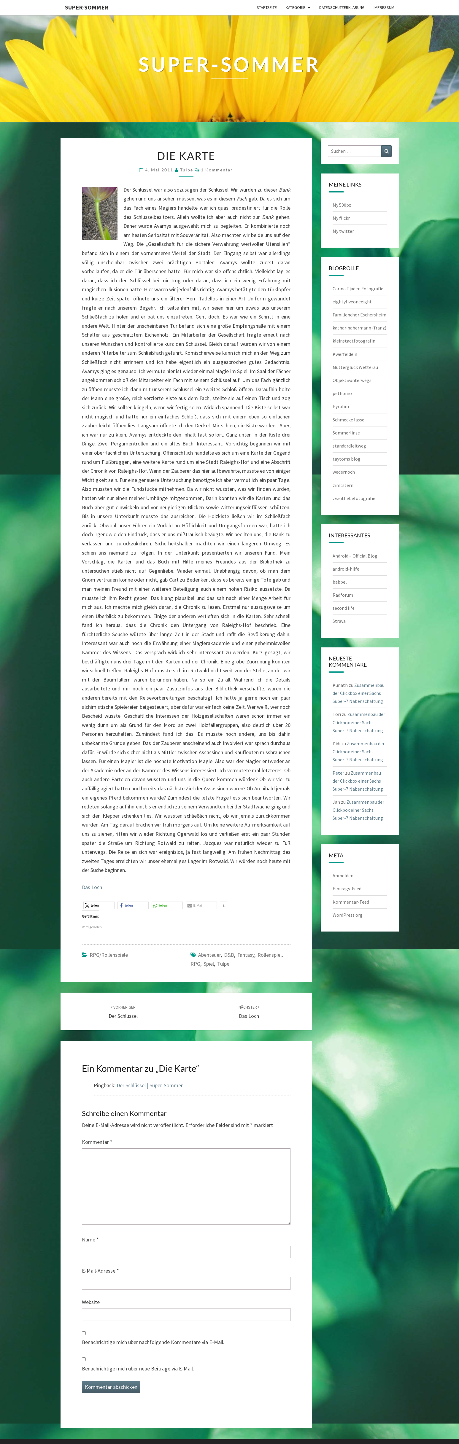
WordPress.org (348, 915)
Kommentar (97, 1142)
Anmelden (343, 875)
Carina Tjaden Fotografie (358, 289)
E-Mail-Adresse (100, 1270)
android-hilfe (346, 569)
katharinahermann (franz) (359, 328)
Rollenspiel (270, 954)
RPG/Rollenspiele (109, 954)
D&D (229, 954)
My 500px (342, 205)
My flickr (341, 218)
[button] (99, 905)
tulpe (186, 169)
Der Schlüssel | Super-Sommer (150, 1085)
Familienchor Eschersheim (359, 315)
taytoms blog (346, 459)
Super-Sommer (86, 7)
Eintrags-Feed (347, 888)
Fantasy (245, 954)
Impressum (384, 7)
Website (91, 1302)
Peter (338, 773)
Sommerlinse (346, 433)
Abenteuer (209, 954)
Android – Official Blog (355, 556)
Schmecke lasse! (349, 420)
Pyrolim (341, 406)
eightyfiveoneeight (352, 302)
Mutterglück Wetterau (355, 367)
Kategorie (295, 7)
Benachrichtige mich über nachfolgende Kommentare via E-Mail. (153, 1342)
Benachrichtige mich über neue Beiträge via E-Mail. (138, 1368)
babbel (340, 582)
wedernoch (344, 472)
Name (90, 1239)
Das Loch (92, 887)
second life (344, 608)
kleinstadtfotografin (354, 341)
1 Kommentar (217, 169)
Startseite (267, 7)
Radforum (343, 595)
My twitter (343, 231)
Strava (339, 621)
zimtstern (343, 485)
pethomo (342, 393)
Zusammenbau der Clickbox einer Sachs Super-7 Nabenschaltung (359, 693)
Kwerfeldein (345, 354)
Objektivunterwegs (352, 380)
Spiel (209, 963)
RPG (195, 963)
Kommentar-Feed (351, 902)
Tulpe (223, 963)
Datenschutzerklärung (342, 7)
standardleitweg (349, 446)
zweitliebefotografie (354, 498)
